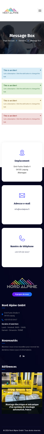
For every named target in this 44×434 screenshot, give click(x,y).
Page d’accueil (8, 41)
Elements (22, 41)
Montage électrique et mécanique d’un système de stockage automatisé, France (22, 407)
